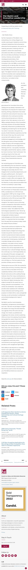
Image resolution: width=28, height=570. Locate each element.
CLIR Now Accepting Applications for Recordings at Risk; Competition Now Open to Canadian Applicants (13, 444)
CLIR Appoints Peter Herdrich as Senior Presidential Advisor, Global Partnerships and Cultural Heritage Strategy (13, 414)
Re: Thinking (15, 28)
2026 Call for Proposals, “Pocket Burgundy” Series (11, 429)
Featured (5, 28)
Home (4, 11)
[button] (26, 8)
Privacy (3, 532)
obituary (9, 379)
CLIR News (9, 11)
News (10, 28)
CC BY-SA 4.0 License (19, 566)
